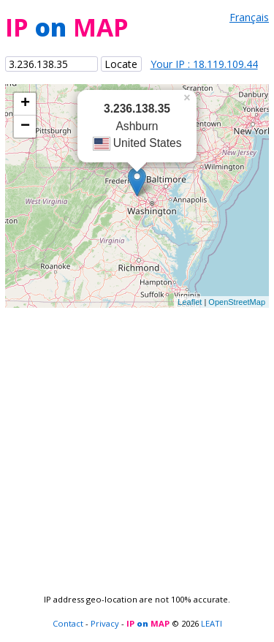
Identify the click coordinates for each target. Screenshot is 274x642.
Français (249, 17)
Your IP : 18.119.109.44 (204, 64)
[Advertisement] (137, 445)
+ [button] (25, 104)
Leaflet (190, 302)
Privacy (105, 623)
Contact (68, 623)
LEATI (211, 623)
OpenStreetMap (236, 302)
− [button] (25, 126)
